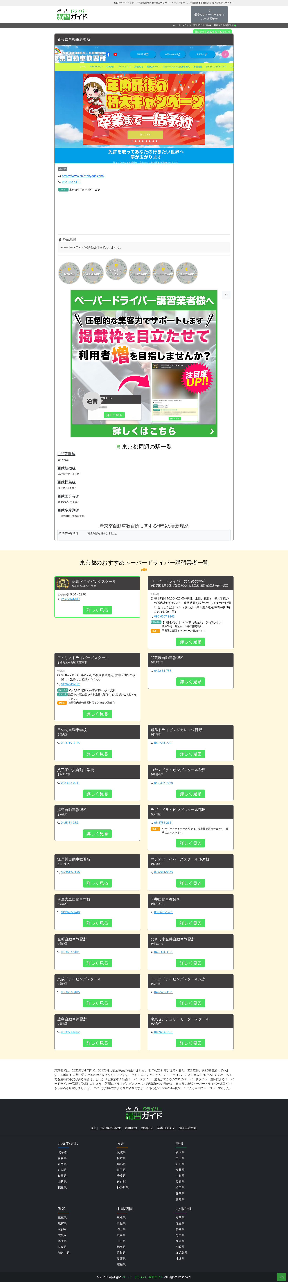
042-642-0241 (70, 783)
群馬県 (121, 1165)
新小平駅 (63, 459)
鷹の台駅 (63, 502)
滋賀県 (62, 1224)
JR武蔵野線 (66, 454)
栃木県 (121, 1159)
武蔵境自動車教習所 (167, 658)
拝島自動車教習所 (72, 810)
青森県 (62, 1159)
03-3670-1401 (163, 913)
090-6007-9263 (164, 617)
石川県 (180, 1165)
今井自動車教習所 (165, 900)
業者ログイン (166, 1129)
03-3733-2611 (163, 823)
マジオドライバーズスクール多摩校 (180, 860)
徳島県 (121, 1248)
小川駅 (71, 488)
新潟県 (180, 1153)
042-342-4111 (71, 182)
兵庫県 (62, 1242)
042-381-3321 (163, 953)
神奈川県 (123, 1188)
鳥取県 (121, 1218)
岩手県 (62, 1165)
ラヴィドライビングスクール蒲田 (178, 810)
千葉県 (121, 1177)
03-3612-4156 (70, 873)
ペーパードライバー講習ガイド (188, 25)
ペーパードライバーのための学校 (178, 581)
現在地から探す (110, 1129)
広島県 (121, 1236)
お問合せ (147, 1129)
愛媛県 (121, 1259)
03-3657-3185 (70, 993)
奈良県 (62, 1248)
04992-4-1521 (163, 1033)
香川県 (121, 1254)
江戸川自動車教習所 (73, 860)
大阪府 (62, 1236)
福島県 (62, 1188)
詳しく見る (97, 610)
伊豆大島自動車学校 (73, 900)
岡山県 (121, 1230)
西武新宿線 (66, 468)
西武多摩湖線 (68, 510)
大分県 (180, 1242)
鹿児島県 (181, 1254)
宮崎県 (180, 1248)
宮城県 (62, 1171)
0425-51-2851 (70, 823)
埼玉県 (121, 1171)
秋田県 (62, 1177)
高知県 (121, 1265)
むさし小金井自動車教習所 (173, 939)
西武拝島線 (66, 482)
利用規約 (131, 1129)
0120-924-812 (70, 599)
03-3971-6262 (70, 1033)
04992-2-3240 (70, 913)
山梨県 (180, 1177)
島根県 (121, 1224)
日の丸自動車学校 (72, 730)
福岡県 (180, 1218)
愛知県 (180, 1200)
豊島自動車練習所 (72, 1020)
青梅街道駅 (78, 516)
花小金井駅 (64, 473)
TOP (93, 1129)
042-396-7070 (163, 783)
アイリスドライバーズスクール (83, 658)
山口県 (121, 1242)
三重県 (62, 1218)
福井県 (180, 1171)
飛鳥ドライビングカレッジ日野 (176, 730)
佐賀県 (180, 1224)
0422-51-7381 (163, 671)
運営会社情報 (188, 1129)
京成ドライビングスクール (79, 980)
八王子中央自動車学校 (75, 770)
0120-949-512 (70, 684)
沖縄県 (180, 1259)
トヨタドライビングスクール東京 (178, 980)
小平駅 (75, 473)
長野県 (180, 1182)
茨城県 (121, 1153)
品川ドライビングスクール (94, 581)
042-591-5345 (163, 873)
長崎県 (180, 1230)
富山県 (180, 1159)
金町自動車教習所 (72, 939)
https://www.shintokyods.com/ (83, 176)
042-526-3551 (163, 993)
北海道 (62, 1153)
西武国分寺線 (68, 496)
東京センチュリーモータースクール (180, 1020)
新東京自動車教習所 (73, 39)
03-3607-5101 (70, 953)
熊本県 (180, 1236)
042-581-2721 (163, 743)
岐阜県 (180, 1188)
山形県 (62, 1182)
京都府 (62, 1230)
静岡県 (180, 1194)
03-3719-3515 (70, 743)
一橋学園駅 (64, 516)
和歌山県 (64, 1254)
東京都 (209, 25)
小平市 (62, 169)
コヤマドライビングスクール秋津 (178, 770)
